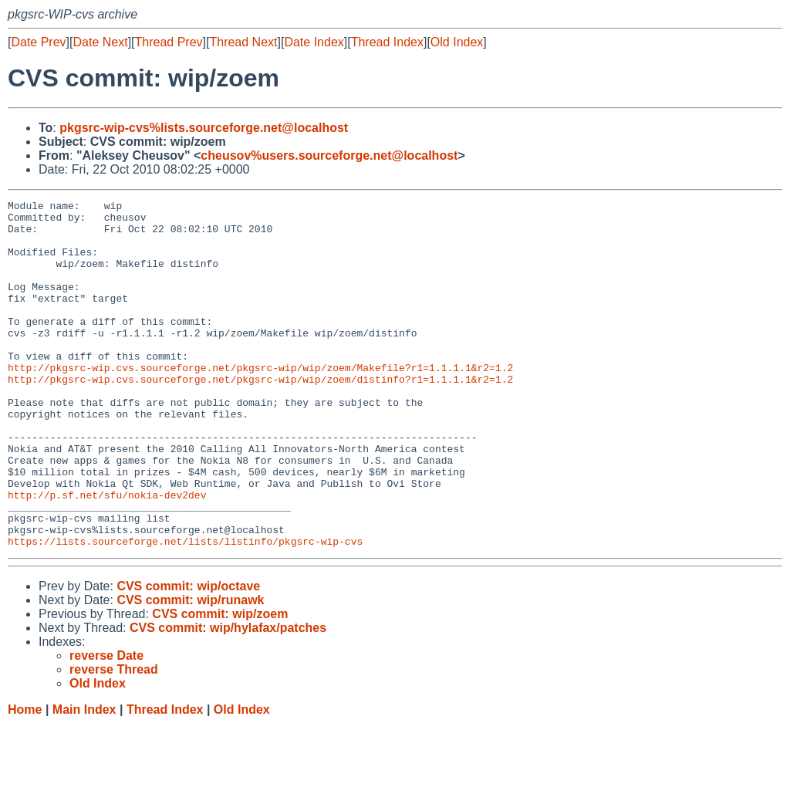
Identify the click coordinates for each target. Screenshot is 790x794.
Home (25, 779)
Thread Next (243, 42)
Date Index (313, 42)
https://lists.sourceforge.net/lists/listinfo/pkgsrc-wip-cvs (185, 610)
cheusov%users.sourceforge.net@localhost (329, 155)
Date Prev (38, 42)
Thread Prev (169, 42)
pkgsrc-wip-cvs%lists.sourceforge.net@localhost (203, 127)
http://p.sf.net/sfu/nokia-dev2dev (107, 555)
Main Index (84, 779)
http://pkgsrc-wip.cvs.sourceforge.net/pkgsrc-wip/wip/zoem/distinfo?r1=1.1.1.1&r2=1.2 (260, 416)
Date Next (100, 42)
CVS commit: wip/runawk (190, 669)
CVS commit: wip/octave (188, 655)
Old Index (456, 42)
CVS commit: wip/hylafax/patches (228, 697)
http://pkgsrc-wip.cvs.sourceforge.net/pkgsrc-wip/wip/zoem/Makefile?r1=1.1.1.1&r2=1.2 (260, 402)
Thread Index (387, 42)
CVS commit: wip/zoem (220, 683)
